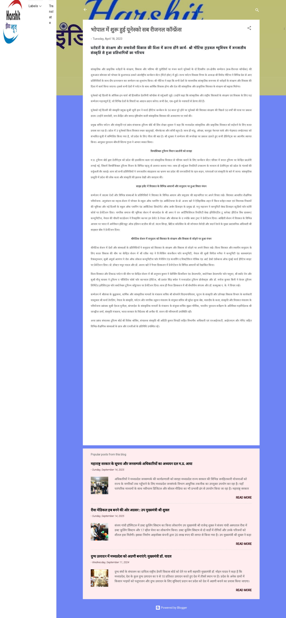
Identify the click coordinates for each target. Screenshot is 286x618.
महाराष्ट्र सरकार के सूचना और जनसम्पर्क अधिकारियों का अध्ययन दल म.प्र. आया (141, 463)
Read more (244, 497)
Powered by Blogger (171, 607)
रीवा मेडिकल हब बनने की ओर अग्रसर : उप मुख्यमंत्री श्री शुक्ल (130, 510)
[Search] (257, 11)
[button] (249, 29)
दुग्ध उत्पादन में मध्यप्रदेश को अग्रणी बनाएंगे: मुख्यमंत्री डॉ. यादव (131, 556)
